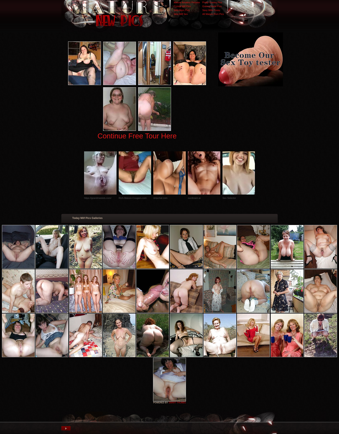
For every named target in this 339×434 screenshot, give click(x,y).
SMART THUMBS (177, 402)
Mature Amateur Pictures (187, 2)
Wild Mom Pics (182, 10)
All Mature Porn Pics (213, 14)
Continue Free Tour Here (137, 136)
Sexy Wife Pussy (211, 10)
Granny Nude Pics (212, 6)
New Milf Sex (181, 14)
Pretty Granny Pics (212, 2)
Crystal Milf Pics (182, 6)
